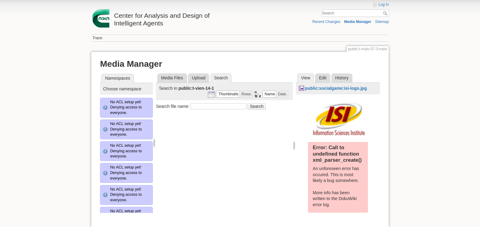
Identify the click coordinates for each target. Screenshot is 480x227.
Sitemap (382, 22)
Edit (322, 77)
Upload (198, 77)
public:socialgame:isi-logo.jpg (336, 88)
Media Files (172, 77)
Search (386, 13)
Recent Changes (326, 22)
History (342, 77)
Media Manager (357, 22)
